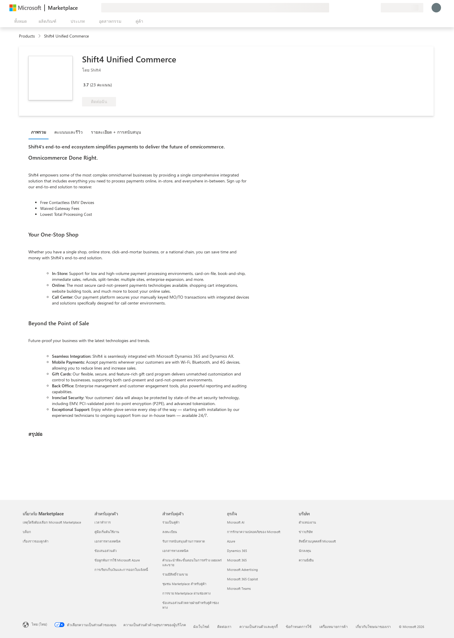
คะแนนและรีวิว (68, 132)
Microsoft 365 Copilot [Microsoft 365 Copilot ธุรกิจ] (242, 579)
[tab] (40, 131)
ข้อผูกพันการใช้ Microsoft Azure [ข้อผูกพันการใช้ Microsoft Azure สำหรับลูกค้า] (117, 560)
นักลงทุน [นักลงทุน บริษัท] (305, 550)
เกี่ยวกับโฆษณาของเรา (373, 626)
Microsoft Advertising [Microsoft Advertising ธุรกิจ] (242, 569)
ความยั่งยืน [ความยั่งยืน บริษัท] (306, 560)
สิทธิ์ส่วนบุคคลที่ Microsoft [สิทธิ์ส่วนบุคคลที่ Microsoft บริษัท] (317, 541)
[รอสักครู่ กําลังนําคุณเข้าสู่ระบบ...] (436, 7)
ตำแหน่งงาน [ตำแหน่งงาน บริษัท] (307, 522)
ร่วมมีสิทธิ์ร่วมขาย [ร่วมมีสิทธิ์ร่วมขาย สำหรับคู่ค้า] (175, 574)
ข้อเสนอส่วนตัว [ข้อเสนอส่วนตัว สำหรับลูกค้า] (105, 550)
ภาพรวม (38, 132)
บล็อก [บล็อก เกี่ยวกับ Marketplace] (27, 531)
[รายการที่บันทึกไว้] (369, 7)
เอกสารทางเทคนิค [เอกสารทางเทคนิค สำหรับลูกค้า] (107, 541)
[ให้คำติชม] (354, 7)
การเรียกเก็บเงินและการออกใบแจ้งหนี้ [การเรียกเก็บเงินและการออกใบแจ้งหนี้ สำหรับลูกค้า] (121, 569)
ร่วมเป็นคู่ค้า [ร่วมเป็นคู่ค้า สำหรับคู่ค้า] (170, 522)
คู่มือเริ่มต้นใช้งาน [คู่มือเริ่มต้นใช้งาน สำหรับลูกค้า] (106, 531)
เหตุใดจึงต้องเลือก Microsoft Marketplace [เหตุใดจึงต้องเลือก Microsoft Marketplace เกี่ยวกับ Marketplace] (52, 522)
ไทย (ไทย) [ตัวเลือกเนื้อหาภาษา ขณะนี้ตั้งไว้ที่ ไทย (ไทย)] (39, 624)
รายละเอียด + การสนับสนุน (116, 132)
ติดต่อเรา (224, 626)
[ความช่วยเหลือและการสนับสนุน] (362, 7)
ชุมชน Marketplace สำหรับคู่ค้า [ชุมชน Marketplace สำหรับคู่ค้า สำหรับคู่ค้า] (184, 584)
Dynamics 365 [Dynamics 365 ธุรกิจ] (237, 550)
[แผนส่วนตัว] (376, 7)
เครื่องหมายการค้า (333, 626)
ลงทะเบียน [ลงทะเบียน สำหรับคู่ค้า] (169, 531)
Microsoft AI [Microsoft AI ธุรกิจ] (235, 522)
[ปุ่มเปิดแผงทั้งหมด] (19, 21)
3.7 (86, 85)
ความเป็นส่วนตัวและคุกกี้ (258, 626)
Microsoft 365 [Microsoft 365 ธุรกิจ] (237, 560)
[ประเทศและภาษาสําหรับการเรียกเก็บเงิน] (402, 7)
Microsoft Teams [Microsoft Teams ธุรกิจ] (239, 588)
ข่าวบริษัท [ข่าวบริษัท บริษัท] (306, 531)
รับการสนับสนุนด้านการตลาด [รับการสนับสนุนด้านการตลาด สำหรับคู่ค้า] (183, 541)
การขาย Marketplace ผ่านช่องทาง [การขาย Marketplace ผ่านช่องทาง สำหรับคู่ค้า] (186, 593)
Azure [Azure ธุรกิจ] (231, 541)
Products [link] (27, 36)
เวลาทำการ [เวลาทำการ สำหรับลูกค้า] (102, 522)
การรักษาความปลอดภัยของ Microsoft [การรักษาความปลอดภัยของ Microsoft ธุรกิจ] (253, 531)
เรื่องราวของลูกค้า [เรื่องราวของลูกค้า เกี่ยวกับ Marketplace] (35, 541)
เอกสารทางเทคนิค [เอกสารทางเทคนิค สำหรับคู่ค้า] (175, 550)
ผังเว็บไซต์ (201, 626)
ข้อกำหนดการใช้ (298, 626)
